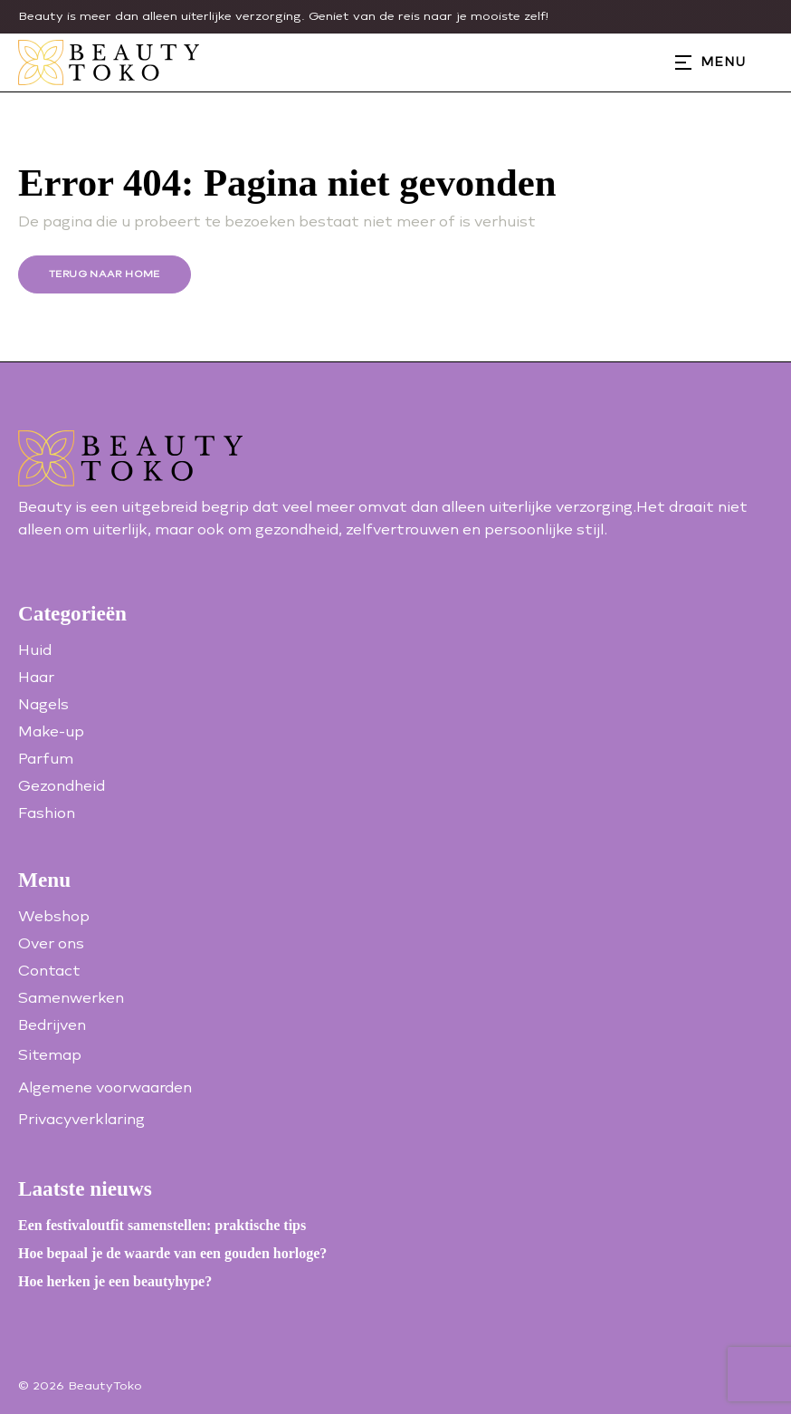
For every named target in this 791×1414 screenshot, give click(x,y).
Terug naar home (104, 274)
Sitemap (49, 1054)
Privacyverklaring (81, 1119)
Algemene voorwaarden (105, 1087)
